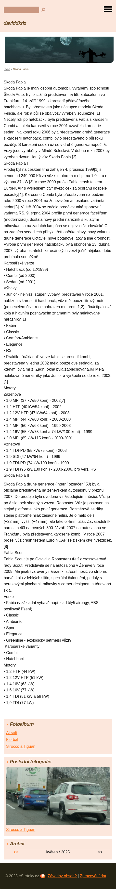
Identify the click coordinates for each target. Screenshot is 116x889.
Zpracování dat (93, 876)
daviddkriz (14, 23)
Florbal (12, 739)
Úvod (7, 69)
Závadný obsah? (62, 876)
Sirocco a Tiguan (20, 746)
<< (15, 852)
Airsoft (11, 733)
